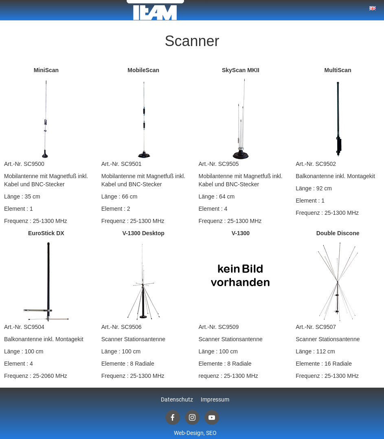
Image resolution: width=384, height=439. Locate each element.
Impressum (215, 399)
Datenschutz (177, 399)
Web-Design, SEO (195, 433)
